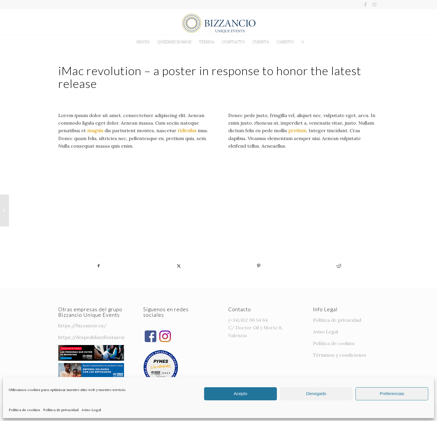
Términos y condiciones (339, 355)
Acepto (240, 393)
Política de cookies (24, 410)
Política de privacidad (61, 410)
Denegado (316, 393)
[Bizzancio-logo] (218, 22)
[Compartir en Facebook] (99, 266)
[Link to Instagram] (374, 4)
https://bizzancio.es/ (82, 325)
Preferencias (392, 393)
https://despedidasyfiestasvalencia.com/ (104, 337)
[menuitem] (142, 42)
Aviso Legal (91, 410)
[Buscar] (301, 42)
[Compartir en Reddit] (338, 266)
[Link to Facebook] (365, 4)
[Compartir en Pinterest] (258, 266)
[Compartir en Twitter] (179, 266)
